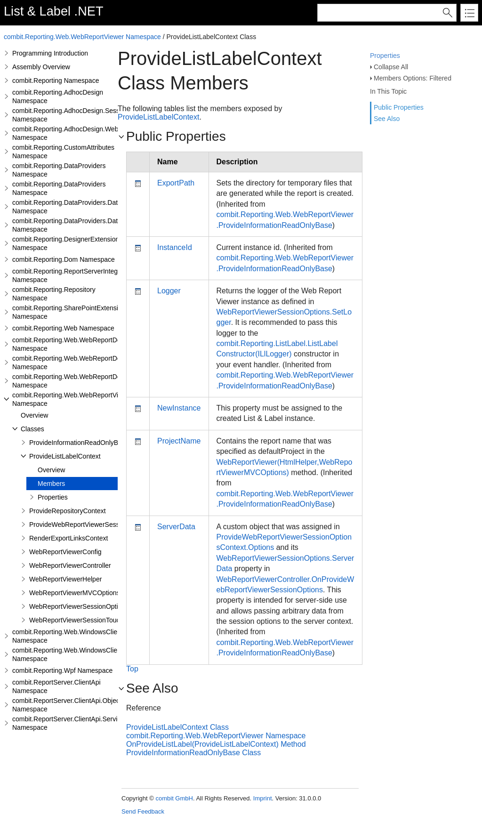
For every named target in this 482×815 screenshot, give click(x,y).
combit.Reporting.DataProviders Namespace (58, 170)
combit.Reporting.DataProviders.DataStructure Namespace (80, 207)
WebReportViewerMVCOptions (74, 593)
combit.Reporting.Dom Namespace (63, 259)
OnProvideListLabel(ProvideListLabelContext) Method (216, 744)
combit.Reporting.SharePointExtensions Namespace (70, 312)
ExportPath (175, 183)
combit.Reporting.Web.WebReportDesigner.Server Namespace (86, 363)
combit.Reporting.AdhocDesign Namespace (57, 97)
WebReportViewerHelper (65, 579)
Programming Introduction (50, 53)
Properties (385, 55)
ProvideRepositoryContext (67, 511)
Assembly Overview (41, 67)
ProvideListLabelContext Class (177, 727)
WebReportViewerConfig (65, 552)
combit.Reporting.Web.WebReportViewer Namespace (82, 36)
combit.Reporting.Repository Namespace (54, 294)
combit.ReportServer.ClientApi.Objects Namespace (68, 705)
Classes (32, 429)
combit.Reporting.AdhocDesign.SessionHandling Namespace (83, 115)
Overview (34, 415)
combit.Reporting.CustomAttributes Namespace (63, 152)
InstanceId (174, 247)
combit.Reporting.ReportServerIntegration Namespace (73, 275)
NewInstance (179, 408)
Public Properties (399, 107)
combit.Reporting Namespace (55, 80)
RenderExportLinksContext (68, 538)
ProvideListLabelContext (65, 456)
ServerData (176, 527)
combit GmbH (174, 798)
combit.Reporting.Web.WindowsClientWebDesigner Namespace (87, 636)
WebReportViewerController (70, 565)
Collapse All (391, 67)
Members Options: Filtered (412, 78)
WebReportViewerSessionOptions (79, 606)
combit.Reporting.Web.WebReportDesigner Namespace (75, 344)
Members (51, 483)
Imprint (262, 798)
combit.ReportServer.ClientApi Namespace (56, 686)
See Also (387, 118)
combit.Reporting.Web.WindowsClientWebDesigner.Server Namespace (98, 654)
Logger (169, 291)
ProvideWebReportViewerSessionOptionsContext (101, 524)
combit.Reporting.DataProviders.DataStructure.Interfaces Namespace (95, 225)
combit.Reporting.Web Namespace (63, 328)
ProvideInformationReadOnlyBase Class (193, 753)
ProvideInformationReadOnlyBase (79, 442)
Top (132, 669)
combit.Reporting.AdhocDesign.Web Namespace (65, 133)
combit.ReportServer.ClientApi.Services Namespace (70, 723)
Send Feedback (142, 811)
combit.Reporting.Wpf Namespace (62, 670)
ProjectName (179, 441)
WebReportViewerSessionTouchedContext (91, 620)
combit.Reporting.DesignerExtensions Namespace (67, 243)
